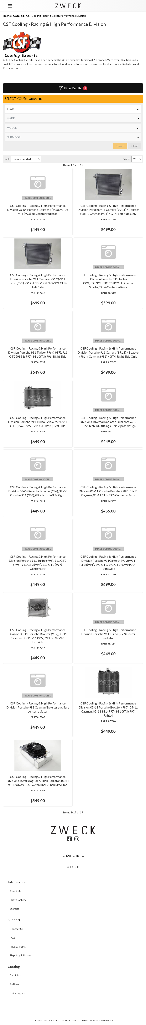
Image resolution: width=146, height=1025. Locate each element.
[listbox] (73, 109)
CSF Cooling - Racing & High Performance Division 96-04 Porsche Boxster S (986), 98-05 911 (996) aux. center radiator (37, 209)
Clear (134, 146)
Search (120, 146)
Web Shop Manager (103, 1020)
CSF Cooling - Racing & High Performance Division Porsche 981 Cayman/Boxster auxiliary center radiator (37, 707)
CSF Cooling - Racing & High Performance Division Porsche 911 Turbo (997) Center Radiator (108, 634)
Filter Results (73, 88)
